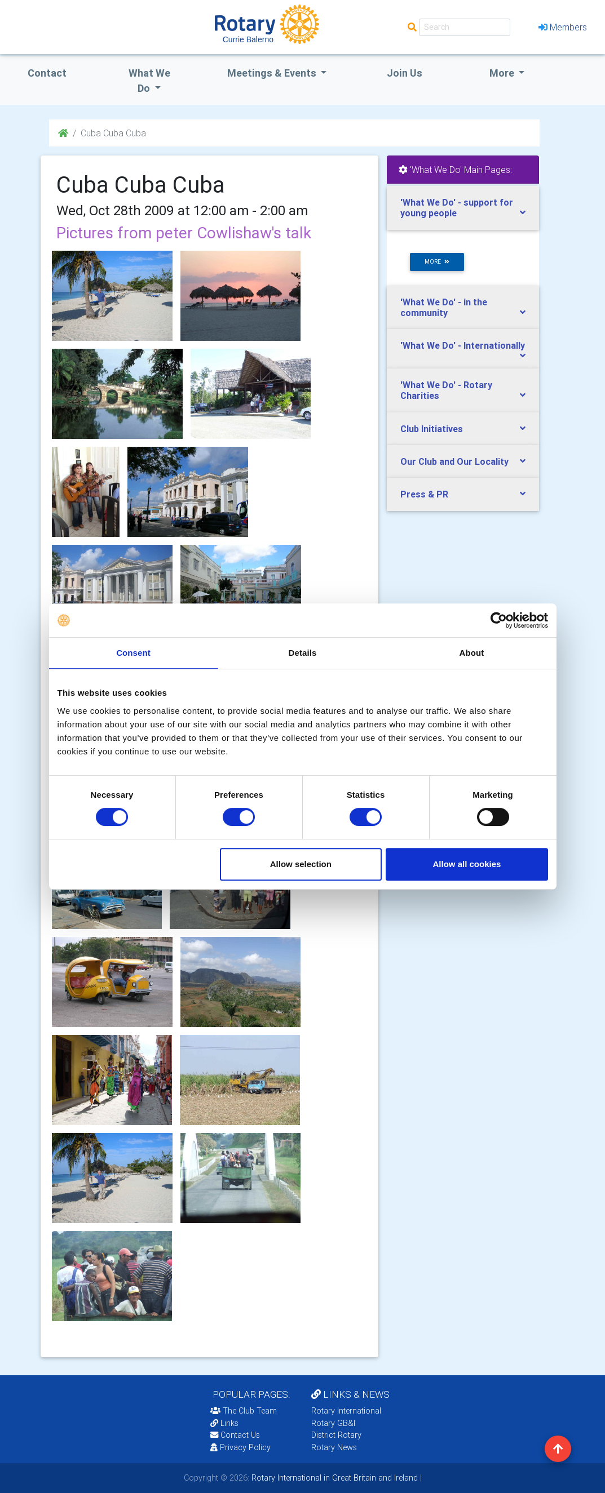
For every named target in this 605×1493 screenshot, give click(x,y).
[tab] (463, 208)
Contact (47, 72)
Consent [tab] (133, 652)
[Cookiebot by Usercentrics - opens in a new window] (498, 620)
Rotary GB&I (333, 1423)
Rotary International (346, 1411)
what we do (149, 80)
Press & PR (424, 494)
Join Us (404, 72)
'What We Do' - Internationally (462, 345)
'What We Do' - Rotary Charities (446, 390)
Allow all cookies (467, 864)
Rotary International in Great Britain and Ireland (333, 1478)
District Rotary (336, 1435)
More (502, 72)
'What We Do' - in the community (443, 307)
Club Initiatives (431, 428)
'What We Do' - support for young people (456, 208)
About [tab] (472, 652)
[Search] (464, 27)
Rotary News (334, 1447)
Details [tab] (303, 652)
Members (562, 27)
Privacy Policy (240, 1447)
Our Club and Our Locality (454, 461)
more (437, 261)
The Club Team (243, 1411)
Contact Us (235, 1435)
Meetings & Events (273, 72)
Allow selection (301, 864)
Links (224, 1423)
